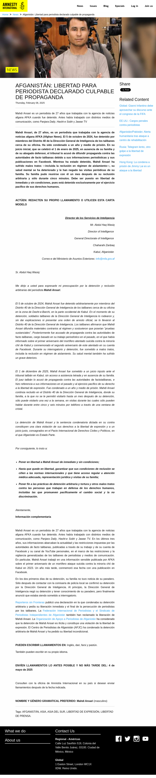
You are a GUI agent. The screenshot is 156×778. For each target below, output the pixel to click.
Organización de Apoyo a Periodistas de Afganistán (66, 619)
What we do (15, 731)
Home (5, 14)
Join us (149, 5)
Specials (119, 5)
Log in (134, 5)
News (80, 5)
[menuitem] (80, 6)
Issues (93, 5)
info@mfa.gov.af (105, 258)
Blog (106, 5)
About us (12, 740)
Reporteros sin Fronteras (30, 602)
